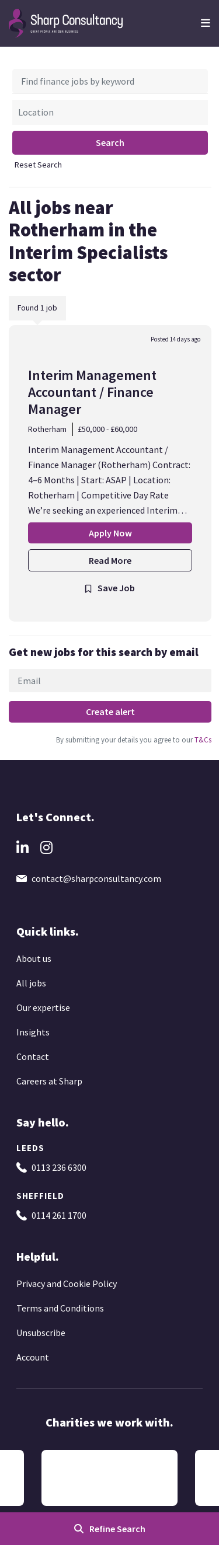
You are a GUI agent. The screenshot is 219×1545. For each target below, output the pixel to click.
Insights (33, 1032)
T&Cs (202, 739)
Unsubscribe (40, 1332)
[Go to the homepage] (66, 22)
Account (32, 1357)
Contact (32, 1056)
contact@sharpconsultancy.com (96, 878)
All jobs (31, 983)
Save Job (116, 588)
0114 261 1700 (59, 1215)
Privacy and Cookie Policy (66, 1283)
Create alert (110, 711)
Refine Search (117, 1528)
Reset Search (38, 165)
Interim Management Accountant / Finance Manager (92, 392)
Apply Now (110, 533)
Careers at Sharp (49, 1081)
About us (33, 958)
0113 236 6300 (59, 1167)
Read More (110, 560)
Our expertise (43, 1007)
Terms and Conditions (60, 1308)
